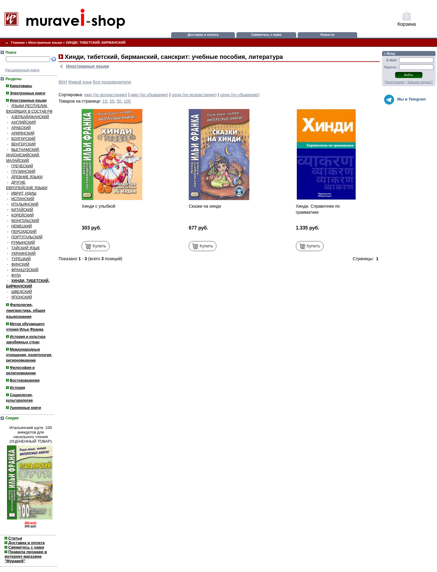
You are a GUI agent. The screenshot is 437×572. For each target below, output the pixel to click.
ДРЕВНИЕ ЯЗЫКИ (26, 177)
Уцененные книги (25, 408)
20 (112, 101)
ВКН (63, 82)
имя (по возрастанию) (105, 94)
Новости (327, 34)
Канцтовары (21, 86)
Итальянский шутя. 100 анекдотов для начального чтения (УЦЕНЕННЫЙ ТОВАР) (30, 434)
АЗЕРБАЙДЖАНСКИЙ (30, 117)
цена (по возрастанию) (194, 94)
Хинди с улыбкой (98, 206)
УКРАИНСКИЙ (23, 253)
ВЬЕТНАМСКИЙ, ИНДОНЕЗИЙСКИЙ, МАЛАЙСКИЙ (23, 155)
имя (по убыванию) (149, 94)
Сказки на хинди (205, 206)
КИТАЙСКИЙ (22, 210)
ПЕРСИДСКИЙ (23, 232)
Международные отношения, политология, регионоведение (29, 355)
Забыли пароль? (420, 82)
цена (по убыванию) (239, 94)
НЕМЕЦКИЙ (21, 226)
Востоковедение (24, 380)
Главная (18, 42)
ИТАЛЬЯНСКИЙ (24, 204)
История (17, 388)
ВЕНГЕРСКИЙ (23, 144)
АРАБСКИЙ (21, 128)
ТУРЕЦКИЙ (21, 259)
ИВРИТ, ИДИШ (23, 193)
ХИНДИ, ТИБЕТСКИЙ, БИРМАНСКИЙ (96, 42)
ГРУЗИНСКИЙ (23, 171)
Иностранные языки (45, 42)
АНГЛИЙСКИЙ (23, 122)
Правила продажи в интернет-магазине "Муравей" (26, 556)
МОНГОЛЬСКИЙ (25, 221)
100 (127, 101)
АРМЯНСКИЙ (22, 133)
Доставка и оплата (203, 34)
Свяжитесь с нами (266, 34)
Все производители (112, 82)
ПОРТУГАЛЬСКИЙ (26, 237)
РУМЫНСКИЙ (23, 242)
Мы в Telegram (405, 99)
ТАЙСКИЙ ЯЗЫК (25, 248)
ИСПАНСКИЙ (22, 199)
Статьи (15, 538)
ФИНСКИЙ (20, 264)
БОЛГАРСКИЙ (23, 139)
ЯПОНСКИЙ (21, 297)
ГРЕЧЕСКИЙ (22, 166)
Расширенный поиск (22, 70)
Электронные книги (27, 93)
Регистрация (394, 82)
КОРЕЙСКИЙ (22, 215)
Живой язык (80, 82)
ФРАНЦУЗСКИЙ (24, 270)
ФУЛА (16, 275)
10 (105, 101)
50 (119, 101)
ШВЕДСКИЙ (21, 292)
